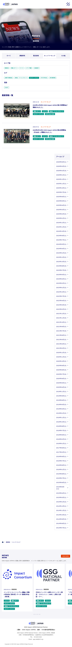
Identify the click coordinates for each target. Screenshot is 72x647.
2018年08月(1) (61, 426)
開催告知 (7, 68)
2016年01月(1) (61, 469)
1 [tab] (32, 614)
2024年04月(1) (61, 248)
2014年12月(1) (61, 506)
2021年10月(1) (61, 322)
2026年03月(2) (61, 166)
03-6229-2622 (38, 637)
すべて (9, 55)
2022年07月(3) (61, 296)
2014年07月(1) (61, 528)
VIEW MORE (65, 556)
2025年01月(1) (61, 218)
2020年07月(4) (61, 374)
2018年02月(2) (61, 439)
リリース (21, 68)
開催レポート (14, 68)
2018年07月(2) (61, 430)
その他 (63, 55)
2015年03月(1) (61, 497)
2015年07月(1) (61, 478)
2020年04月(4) (61, 387)
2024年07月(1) (61, 240)
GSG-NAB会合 (44, 77)
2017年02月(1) (61, 452)
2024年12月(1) (61, 222)
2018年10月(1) (61, 422)
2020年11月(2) (61, 357)
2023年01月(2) (61, 287)
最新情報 (8, 542)
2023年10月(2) (61, 261)
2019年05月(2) (61, 404)
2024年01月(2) (61, 253)
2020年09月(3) (61, 365)
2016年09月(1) (61, 456)
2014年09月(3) (61, 519)
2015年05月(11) (60, 488)
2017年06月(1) (61, 448)
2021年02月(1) (61, 348)
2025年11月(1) (61, 183)
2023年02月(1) (61, 283)
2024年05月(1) (61, 244)
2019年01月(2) (61, 413)
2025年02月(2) (61, 214)
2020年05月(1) (61, 383)
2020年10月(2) (61, 361)
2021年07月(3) (61, 331)
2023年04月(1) (61, 279)
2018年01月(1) (61, 443)
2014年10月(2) (61, 515)
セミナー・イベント (34, 77)
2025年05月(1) (61, 201)
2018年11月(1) (61, 417)
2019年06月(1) (61, 400)
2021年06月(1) (61, 335)
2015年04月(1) (61, 493)
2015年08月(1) (61, 474)
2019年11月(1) (61, 391)
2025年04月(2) (61, 205)
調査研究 (22, 55)
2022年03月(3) (61, 305)
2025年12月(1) (61, 179)
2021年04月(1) (61, 344)
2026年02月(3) (61, 170)
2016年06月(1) (61, 465)
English (6, 87)
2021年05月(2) (61, 339)
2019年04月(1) (61, 409)
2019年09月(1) (61, 396)
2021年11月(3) (61, 318)
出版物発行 (36, 68)
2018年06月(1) (61, 435)
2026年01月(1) (61, 175)
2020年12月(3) (61, 352)
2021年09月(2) (61, 326)
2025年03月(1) (61, 209)
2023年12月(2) (61, 257)
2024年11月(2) (61, 227)
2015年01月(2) (61, 502)
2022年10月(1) (61, 292)
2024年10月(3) (61, 231)
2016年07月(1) (61, 461)
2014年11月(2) (61, 510)
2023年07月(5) (61, 270)
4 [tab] (37, 614)
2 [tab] (34, 614)
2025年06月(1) (61, 196)
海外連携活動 (52, 77)
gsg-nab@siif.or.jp (38, 639)
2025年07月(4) (61, 192)
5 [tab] (39, 614)
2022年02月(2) (61, 309)
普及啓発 (36, 55)
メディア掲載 (29, 68)
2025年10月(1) (61, 188)
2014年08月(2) (61, 523)
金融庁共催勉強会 (8, 77)
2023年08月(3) (61, 266)
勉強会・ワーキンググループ (21, 77)
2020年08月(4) (61, 370)
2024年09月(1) (61, 235)
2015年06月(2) (61, 482)
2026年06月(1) (61, 162)
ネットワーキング (49, 55)
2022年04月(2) (61, 300)
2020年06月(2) (61, 378)
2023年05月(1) (61, 274)
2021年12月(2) (61, 313)
